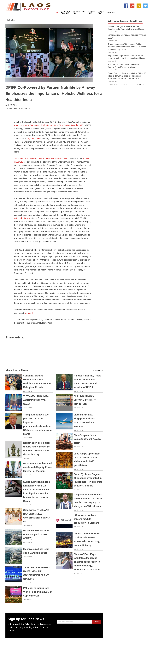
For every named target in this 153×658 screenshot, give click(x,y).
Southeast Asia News (65, 12)
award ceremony (21, 125)
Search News (101, 12)
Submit (96, 622)
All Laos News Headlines (125, 21)
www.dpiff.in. (30, 313)
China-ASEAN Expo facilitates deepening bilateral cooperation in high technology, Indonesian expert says (87, 562)
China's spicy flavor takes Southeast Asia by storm (87, 439)
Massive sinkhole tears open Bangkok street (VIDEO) (36, 534)
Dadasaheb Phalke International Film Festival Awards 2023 (56, 125)
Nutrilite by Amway (22, 218)
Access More (97, 370)
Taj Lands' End (34, 138)
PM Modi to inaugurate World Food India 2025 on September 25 (37, 592)
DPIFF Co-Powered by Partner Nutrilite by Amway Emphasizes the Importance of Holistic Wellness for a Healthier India (53, 93)
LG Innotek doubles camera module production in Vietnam (86, 519)
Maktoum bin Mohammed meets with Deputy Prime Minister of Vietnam (37, 467)
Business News (91, 12)
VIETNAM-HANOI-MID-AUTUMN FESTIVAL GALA (36, 400)
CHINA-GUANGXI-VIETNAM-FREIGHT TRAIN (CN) (85, 400)
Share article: (14, 337)
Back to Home (10, 20)
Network (111, 12)
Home (56, 12)
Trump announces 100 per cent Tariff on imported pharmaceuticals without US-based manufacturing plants (127, 46)
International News (79, 12)
